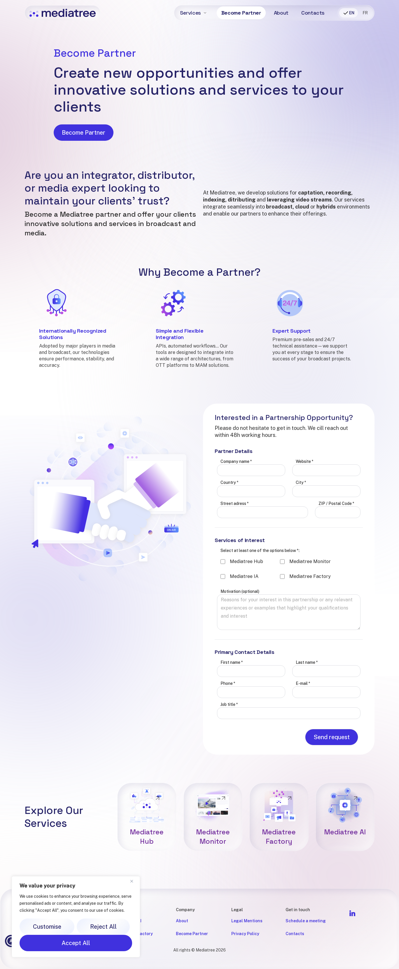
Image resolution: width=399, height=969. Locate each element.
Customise (47, 926)
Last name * (307, 690)
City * (301, 510)
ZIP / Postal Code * (336, 531)
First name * (231, 690)
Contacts (313, 12)
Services (190, 12)
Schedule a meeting (306, 920)
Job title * (229, 732)
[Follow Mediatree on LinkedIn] (352, 913)
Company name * (236, 489)
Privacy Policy (245, 933)
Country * (229, 510)
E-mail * (303, 711)
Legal (237, 909)
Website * (305, 489)
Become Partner (241, 12)
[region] (76, 916)
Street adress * (234, 531)
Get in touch (298, 909)
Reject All (103, 926)
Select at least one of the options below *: (260, 578)
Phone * (227, 711)
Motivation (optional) (239, 619)
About (281, 12)
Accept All (76, 943)
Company (185, 909)
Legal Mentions (246, 920)
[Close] (133, 881)
